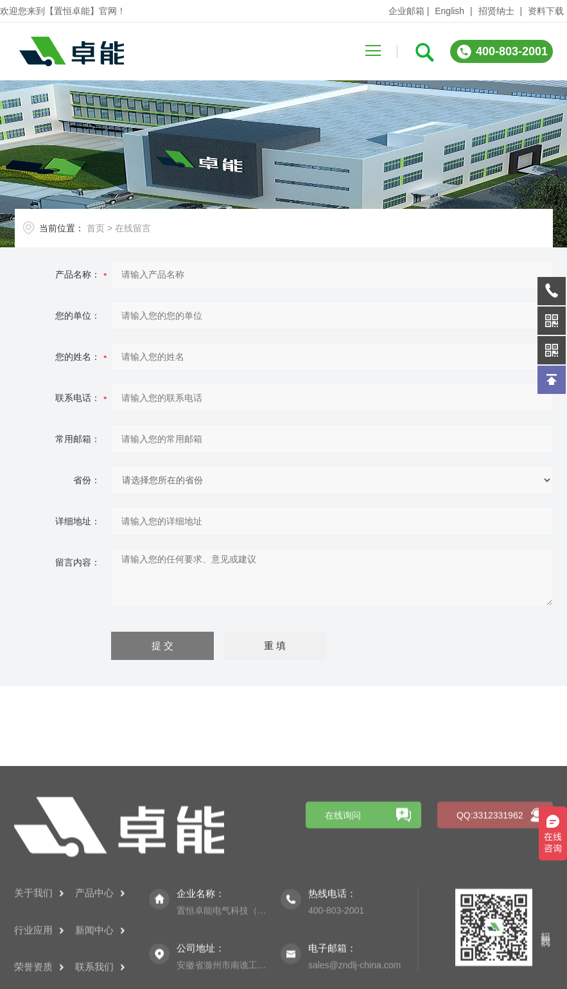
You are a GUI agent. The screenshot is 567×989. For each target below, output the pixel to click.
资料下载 (546, 11)
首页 (96, 228)
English (449, 11)
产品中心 (100, 966)
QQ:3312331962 (490, 889)
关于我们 (39, 966)
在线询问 (343, 889)
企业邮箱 (406, 11)
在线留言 (133, 228)
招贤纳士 (496, 11)
